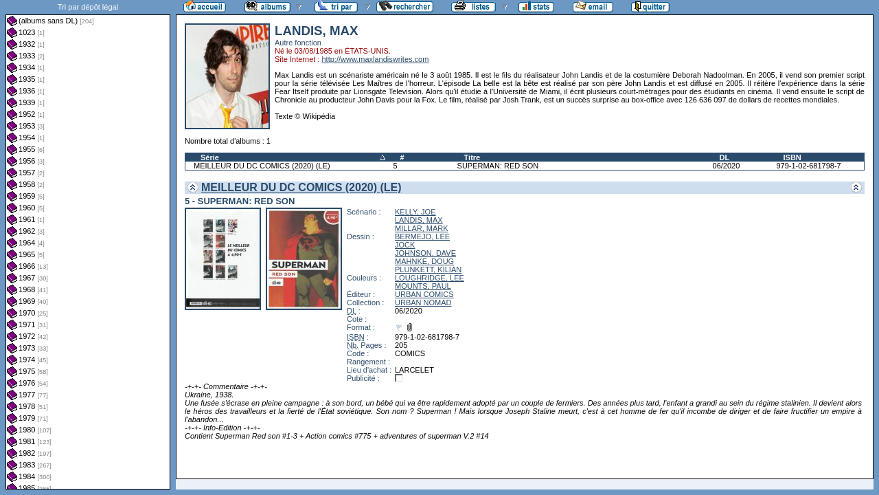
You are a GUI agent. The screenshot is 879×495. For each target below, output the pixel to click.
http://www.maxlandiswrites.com (375, 59)
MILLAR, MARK (421, 228)
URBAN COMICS (424, 294)
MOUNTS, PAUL (423, 286)
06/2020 (726, 166)
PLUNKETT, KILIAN (428, 269)
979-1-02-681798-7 (808, 166)
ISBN (792, 157)
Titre (472, 157)
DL (725, 157)
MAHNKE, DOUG (424, 261)
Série (210, 157)
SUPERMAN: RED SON (498, 166)
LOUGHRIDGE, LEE (429, 278)
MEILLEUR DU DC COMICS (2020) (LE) (262, 166)
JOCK (405, 245)
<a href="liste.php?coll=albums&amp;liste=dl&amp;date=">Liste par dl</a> (87, 245)
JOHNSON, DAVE (425, 253)
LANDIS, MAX (419, 220)
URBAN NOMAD (423, 302)
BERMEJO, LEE (422, 236)
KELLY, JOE (415, 212)
